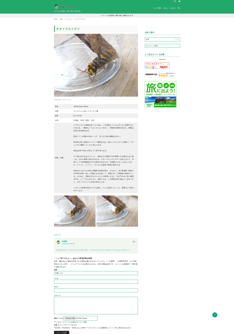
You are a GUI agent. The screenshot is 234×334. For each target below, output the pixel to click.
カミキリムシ (69, 19)
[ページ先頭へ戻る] (214, 314)
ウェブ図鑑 (157, 8)
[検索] (179, 8)
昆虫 (61, 19)
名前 (55, 270)
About (165, 8)
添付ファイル (59, 318)
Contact (172, 8)
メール (56, 278)
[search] (177, 39)
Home (56, 19)
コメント (57, 295)
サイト (56, 287)
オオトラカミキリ (80, 19)
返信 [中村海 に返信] (134, 241)
